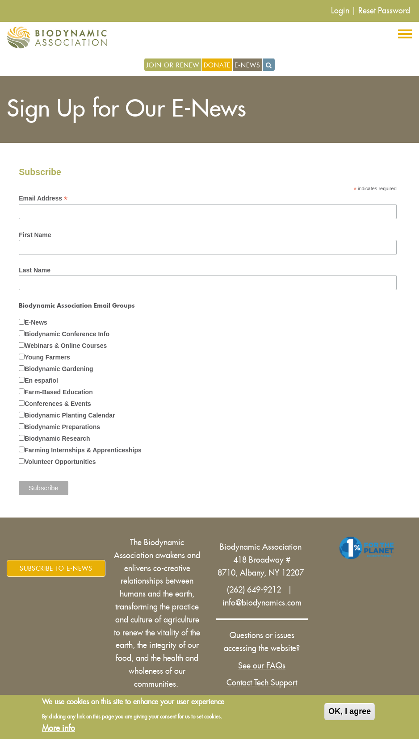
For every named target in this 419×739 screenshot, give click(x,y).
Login (340, 11)
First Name (35, 234)
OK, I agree (349, 711)
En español (41, 380)
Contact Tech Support (261, 683)
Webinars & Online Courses (66, 345)
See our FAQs (261, 666)
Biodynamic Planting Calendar (70, 415)
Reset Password (384, 11)
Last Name (34, 270)
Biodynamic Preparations (62, 426)
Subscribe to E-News (56, 568)
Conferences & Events (58, 403)
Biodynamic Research (57, 438)
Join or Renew (172, 65)
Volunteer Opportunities (60, 461)
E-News (247, 65)
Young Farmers (47, 357)
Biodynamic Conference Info (67, 334)
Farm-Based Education (58, 392)
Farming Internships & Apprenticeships (83, 450)
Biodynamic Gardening (59, 368)
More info (58, 728)
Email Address (43, 198)
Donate (217, 65)
